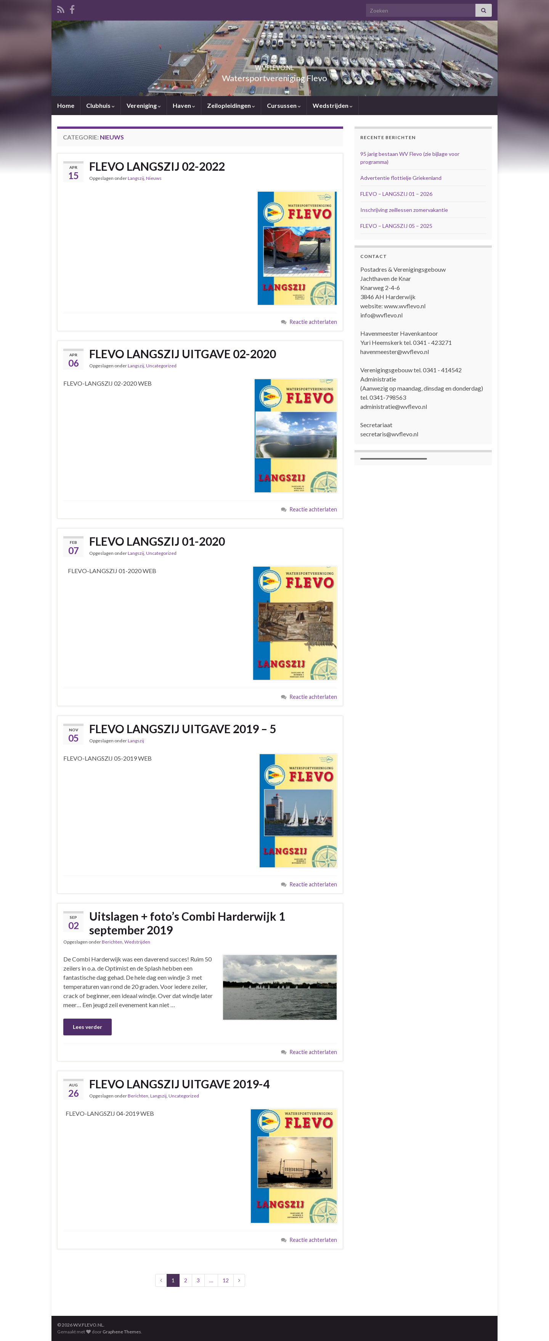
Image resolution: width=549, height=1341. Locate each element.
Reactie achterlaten (313, 322)
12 (226, 1280)
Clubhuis (100, 105)
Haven (184, 105)
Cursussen (284, 105)
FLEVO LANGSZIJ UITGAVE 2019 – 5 (182, 728)
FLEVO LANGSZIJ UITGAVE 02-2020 (182, 353)
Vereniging (144, 105)
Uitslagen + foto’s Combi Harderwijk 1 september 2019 (187, 923)
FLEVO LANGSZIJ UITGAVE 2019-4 (179, 1084)
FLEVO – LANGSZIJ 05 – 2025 (396, 226)
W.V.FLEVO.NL (274, 65)
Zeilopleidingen (231, 105)
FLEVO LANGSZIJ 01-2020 (157, 541)
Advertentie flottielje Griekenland (400, 178)
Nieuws (154, 178)
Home (65, 105)
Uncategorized (161, 365)
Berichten (112, 942)
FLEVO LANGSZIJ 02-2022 (157, 166)
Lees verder (87, 1027)
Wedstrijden (333, 105)
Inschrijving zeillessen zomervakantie (404, 210)
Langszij (136, 178)
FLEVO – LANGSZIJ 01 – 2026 (396, 194)
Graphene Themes (122, 1332)
